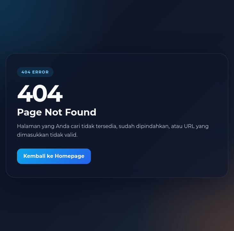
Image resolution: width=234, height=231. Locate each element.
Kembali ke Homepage (54, 156)
